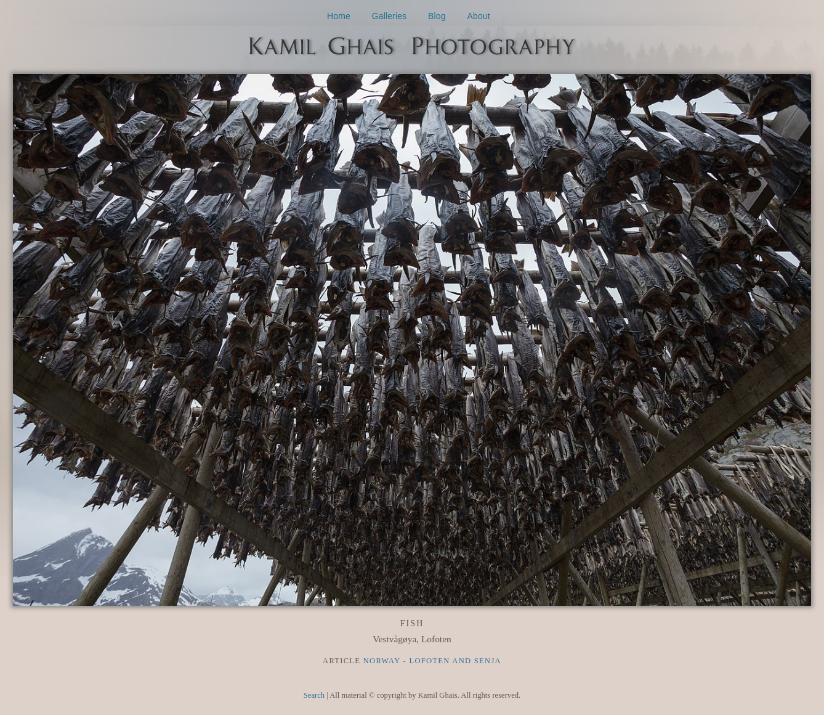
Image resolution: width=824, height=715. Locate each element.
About (478, 16)
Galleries (389, 16)
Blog (437, 16)
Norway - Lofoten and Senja (432, 660)
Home (338, 16)
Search (314, 695)
